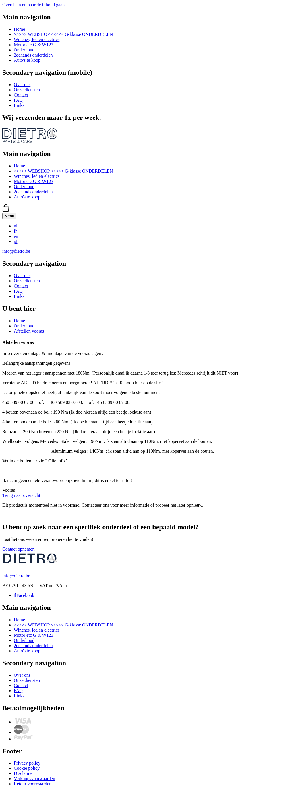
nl (15, 225)
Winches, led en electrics (36, 39)
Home (19, 29)
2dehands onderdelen (33, 55)
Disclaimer (24, 773)
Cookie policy (27, 768)
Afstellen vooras (29, 331)
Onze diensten (27, 89)
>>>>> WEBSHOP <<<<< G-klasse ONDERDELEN (63, 34)
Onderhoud (24, 49)
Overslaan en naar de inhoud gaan (33, 4)
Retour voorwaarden (32, 783)
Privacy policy (27, 763)
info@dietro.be (16, 251)
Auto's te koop (27, 60)
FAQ (18, 100)
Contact (21, 94)
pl (15, 241)
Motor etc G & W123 (33, 44)
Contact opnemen (18, 549)
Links (19, 105)
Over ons (22, 84)
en (16, 236)
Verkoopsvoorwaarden (34, 778)
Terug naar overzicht (21, 495)
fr (15, 231)
